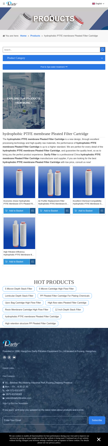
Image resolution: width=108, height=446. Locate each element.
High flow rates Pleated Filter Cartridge (67, 303)
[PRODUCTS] (54, 18)
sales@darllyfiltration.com (18, 398)
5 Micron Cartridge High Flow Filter (56, 289)
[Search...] (51, 50)
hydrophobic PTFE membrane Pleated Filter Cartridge (32, 316)
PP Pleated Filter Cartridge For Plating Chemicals (64, 296)
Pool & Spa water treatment (53, 67)
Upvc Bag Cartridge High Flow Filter (23, 303)
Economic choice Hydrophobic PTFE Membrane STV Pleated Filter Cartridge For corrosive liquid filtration (19, 202)
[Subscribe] (97, 420)
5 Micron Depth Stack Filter (18, 289)
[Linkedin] (9, 357)
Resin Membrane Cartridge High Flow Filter (26, 309)
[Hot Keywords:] (102, 49)
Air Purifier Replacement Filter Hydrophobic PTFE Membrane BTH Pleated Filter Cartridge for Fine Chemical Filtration (53, 202)
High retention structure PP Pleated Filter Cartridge (30, 323)
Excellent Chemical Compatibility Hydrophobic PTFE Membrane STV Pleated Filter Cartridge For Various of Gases (88, 202)
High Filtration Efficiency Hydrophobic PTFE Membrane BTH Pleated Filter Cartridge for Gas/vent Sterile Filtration (19, 253)
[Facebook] (4, 357)
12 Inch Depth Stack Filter (68, 309)
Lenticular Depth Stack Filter (19, 296)
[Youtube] (14, 357)
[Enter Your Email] (45, 420)
